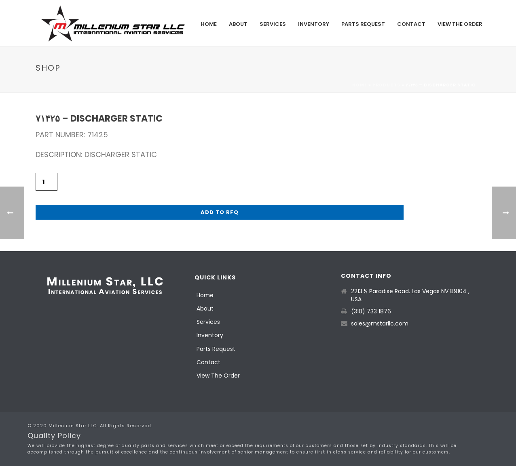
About (238, 24)
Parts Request (363, 24)
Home (209, 24)
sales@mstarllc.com (379, 323)
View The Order (460, 24)
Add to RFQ (220, 212)
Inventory (313, 24)
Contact (411, 24)
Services (273, 24)
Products (386, 85)
